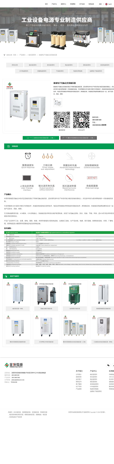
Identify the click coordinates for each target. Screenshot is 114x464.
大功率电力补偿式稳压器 (46, 342)
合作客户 (78, 379)
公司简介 (78, 374)
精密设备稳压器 (29, 414)
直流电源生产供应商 (15, 417)
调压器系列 (87, 65)
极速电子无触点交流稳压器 (48, 55)
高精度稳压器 (26, 412)
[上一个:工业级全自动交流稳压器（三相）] (41, 138)
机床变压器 (19, 414)
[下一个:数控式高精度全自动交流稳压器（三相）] (78, 138)
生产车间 (78, 386)
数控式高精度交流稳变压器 (17, 342)
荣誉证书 (78, 381)
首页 (14, 55)
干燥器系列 (59, 71)
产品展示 (22, 55)
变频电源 (38, 414)
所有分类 (15, 65)
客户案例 (78, 384)
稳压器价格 (12, 414)
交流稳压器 (35, 412)
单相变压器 (43, 412)
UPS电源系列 (23, 71)
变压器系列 (50, 65)
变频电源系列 (41, 71)
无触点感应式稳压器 (46, 308)
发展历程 (78, 377)
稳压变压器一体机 (18, 308)
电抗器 (45, 414)
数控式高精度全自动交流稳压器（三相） (74, 342)
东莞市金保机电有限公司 (76, 412)
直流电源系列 (104, 65)
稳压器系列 (32, 55)
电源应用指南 (77, 71)
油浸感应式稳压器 (75, 308)
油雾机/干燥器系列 (96, 71)
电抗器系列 (68, 65)
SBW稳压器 (17, 412)
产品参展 (78, 389)
